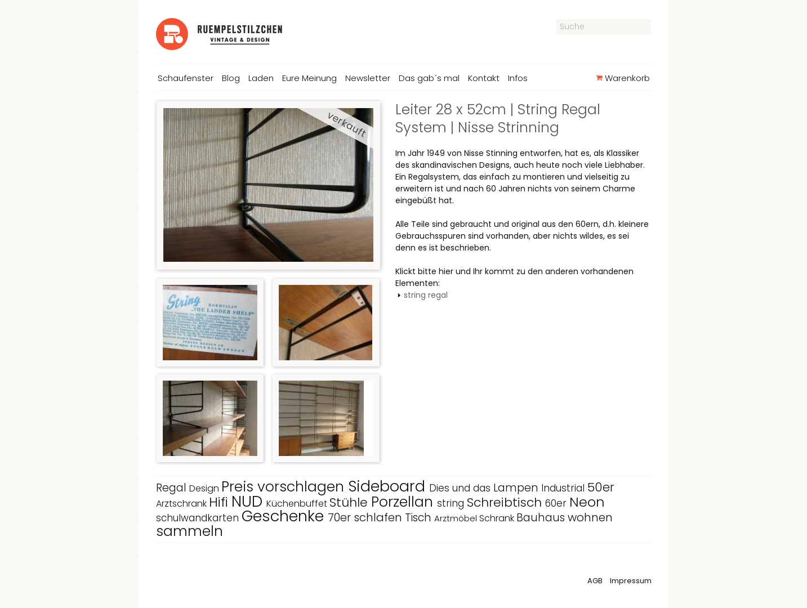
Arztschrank (182, 503)
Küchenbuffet (297, 503)
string (452, 503)
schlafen (379, 517)
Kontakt (484, 78)
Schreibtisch (506, 502)
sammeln (189, 531)
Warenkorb (622, 78)
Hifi (220, 502)
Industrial (564, 488)
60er (557, 503)
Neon (587, 502)
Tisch (419, 517)
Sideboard (388, 486)
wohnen (590, 517)
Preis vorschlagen (284, 487)
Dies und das (461, 488)
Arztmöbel (456, 518)
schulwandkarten (199, 518)
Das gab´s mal (429, 78)
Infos (518, 78)
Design (205, 488)
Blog (231, 78)
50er (600, 487)
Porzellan (404, 502)
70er (341, 517)
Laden (261, 78)
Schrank (497, 518)
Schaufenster (185, 78)
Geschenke (285, 516)
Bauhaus (542, 517)
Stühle (350, 502)
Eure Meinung (309, 78)
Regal (172, 487)
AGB (595, 580)
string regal (426, 295)
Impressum (631, 580)
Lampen (517, 487)
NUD (248, 501)
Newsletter (367, 78)
